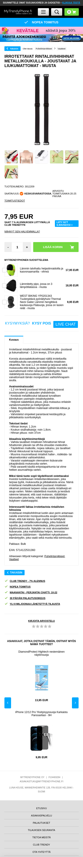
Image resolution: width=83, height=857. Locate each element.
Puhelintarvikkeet (54, 556)
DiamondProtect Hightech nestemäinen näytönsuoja (41, 653)
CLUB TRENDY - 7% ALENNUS (24, 581)
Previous (7, 702)
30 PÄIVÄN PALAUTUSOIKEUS (24, 598)
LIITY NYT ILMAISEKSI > (65, 223)
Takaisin (14, 48)
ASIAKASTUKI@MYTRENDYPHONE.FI (41, 781)
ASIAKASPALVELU (41, 815)
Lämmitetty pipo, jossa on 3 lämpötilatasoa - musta (36, 285)
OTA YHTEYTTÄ (42, 852)
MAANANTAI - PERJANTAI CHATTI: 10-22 (30, 592)
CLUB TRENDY (41, 844)
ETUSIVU (41, 808)
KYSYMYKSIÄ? (41, 324)
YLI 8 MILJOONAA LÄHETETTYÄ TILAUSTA (32, 604)
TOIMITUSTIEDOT (14, 200)
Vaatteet (14, 559)
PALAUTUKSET (41, 823)
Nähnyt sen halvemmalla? (22, 231)
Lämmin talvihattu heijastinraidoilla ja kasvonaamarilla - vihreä (41, 270)
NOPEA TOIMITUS (17, 586)
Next (75, 702)
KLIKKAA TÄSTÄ (71, 3)
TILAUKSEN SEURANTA (41, 830)
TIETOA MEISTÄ (41, 837)
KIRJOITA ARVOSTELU (41, 621)
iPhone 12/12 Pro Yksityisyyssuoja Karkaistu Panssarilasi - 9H (41, 714)
